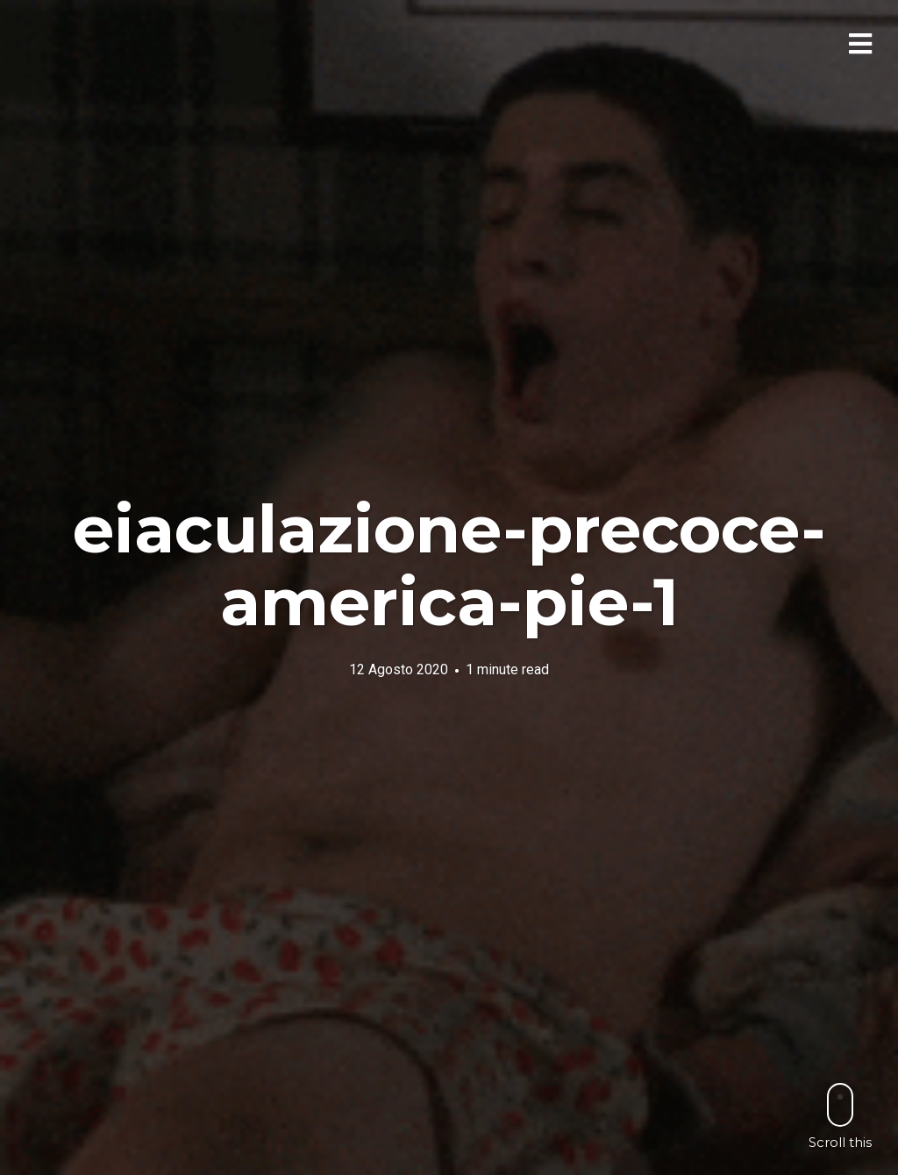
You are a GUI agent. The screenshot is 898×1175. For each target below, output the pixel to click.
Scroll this (840, 1116)
